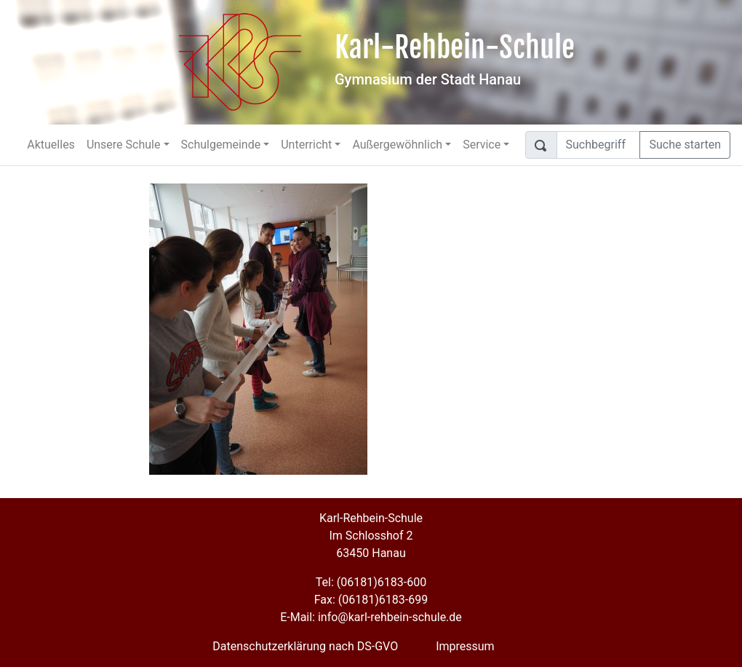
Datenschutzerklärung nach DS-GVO (305, 646)
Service (481, 144)
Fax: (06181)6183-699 (371, 600)
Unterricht (306, 144)
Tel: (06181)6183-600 (371, 582)
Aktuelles (51, 144)
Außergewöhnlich (397, 144)
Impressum (465, 646)
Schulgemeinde (221, 144)
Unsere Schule (124, 144)
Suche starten (685, 144)
